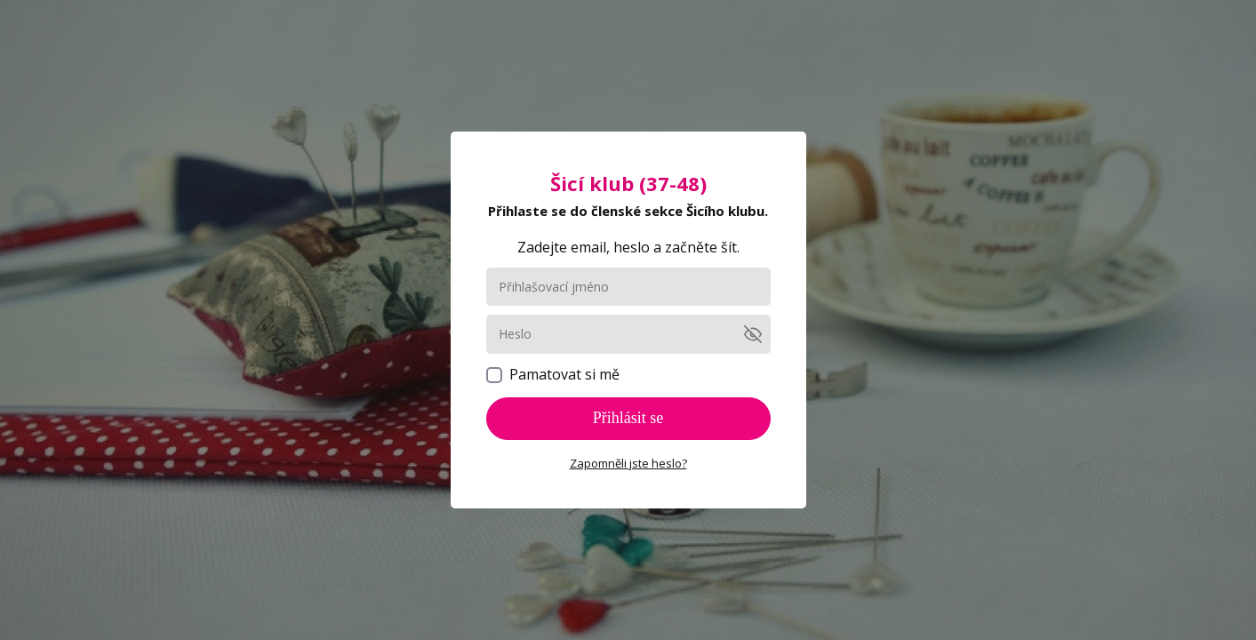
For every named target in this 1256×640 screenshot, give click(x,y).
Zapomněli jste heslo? (628, 463)
